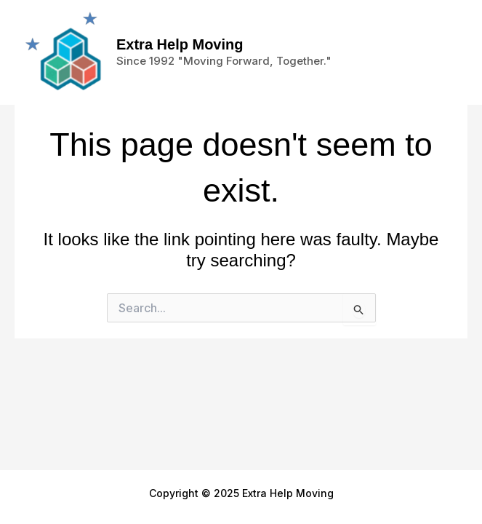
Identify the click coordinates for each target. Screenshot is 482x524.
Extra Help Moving (179, 44)
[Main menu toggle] (445, 52)
